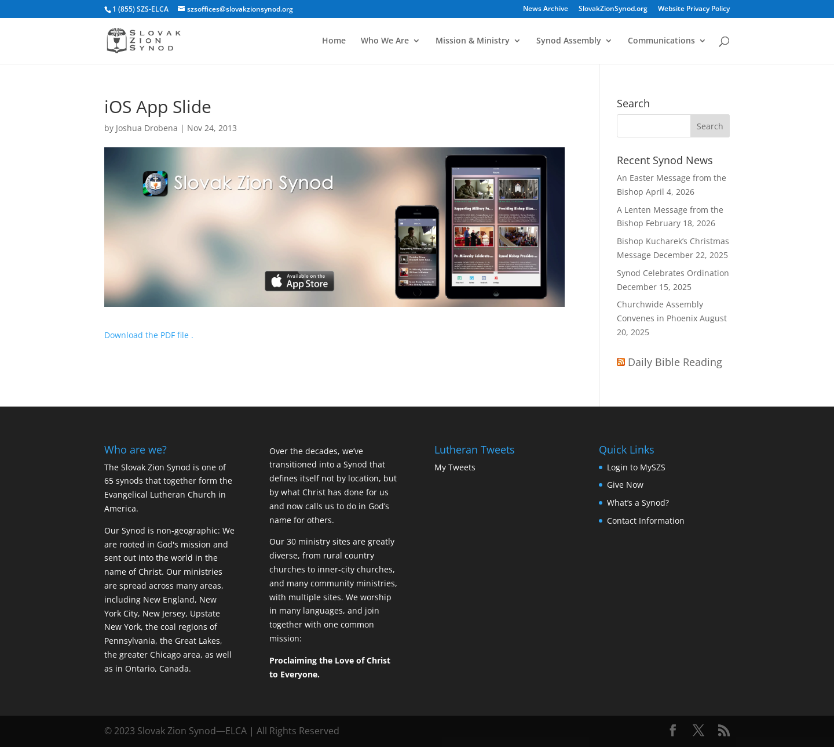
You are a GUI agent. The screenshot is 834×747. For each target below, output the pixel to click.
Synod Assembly (568, 41)
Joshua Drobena (147, 127)
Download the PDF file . (148, 334)
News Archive (545, 9)
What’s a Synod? (638, 502)
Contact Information (646, 520)
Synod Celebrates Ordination (673, 272)
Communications (661, 41)
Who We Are (385, 41)
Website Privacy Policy (694, 9)
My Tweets (454, 467)
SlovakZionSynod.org (613, 9)
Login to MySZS (636, 467)
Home (334, 41)
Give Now (625, 484)
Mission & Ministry (473, 41)
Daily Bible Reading (675, 362)
